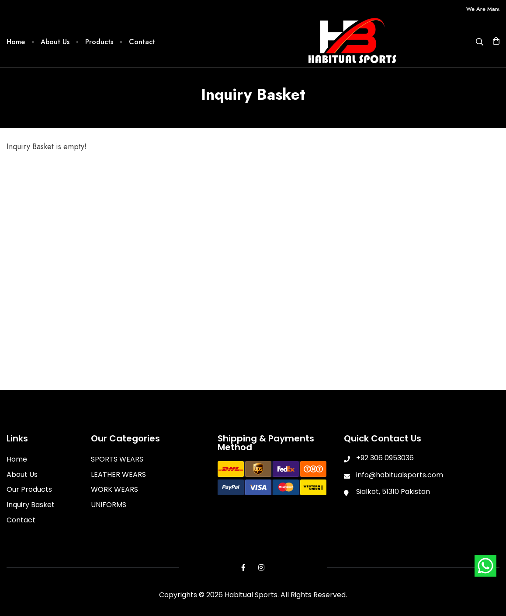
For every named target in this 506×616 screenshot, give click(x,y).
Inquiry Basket (31, 505)
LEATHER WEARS (118, 474)
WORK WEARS (114, 489)
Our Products (29, 489)
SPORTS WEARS (117, 459)
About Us (55, 42)
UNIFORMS (108, 505)
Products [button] (99, 42)
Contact (142, 42)
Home (16, 42)
